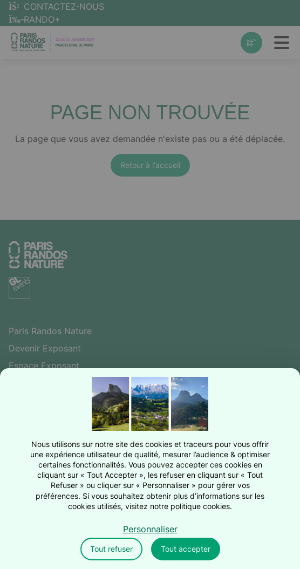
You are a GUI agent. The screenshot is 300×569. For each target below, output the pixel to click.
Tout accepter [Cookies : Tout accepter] (185, 548)
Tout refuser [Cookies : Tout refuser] (111, 548)
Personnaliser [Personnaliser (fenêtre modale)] (150, 529)
